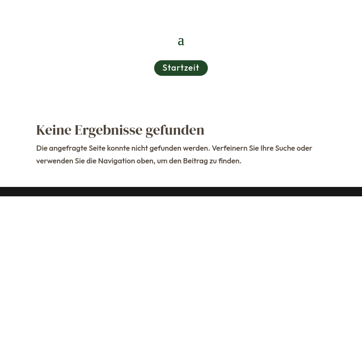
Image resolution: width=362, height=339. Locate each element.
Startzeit (181, 67)
